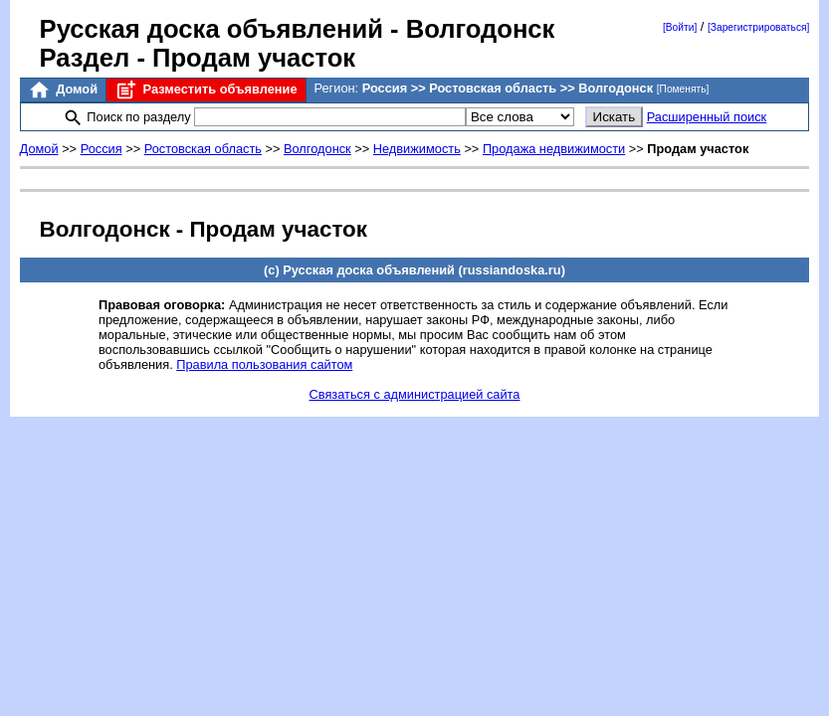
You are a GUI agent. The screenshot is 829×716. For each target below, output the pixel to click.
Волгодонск (317, 148)
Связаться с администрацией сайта (415, 394)
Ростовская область (203, 148)
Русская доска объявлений (211, 29)
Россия (101, 148)
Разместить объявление (205, 90)
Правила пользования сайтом (264, 364)
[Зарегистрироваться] (758, 27)
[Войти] (680, 27)
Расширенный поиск (707, 116)
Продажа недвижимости (554, 148)
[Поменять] (683, 89)
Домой (63, 90)
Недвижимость (417, 148)
